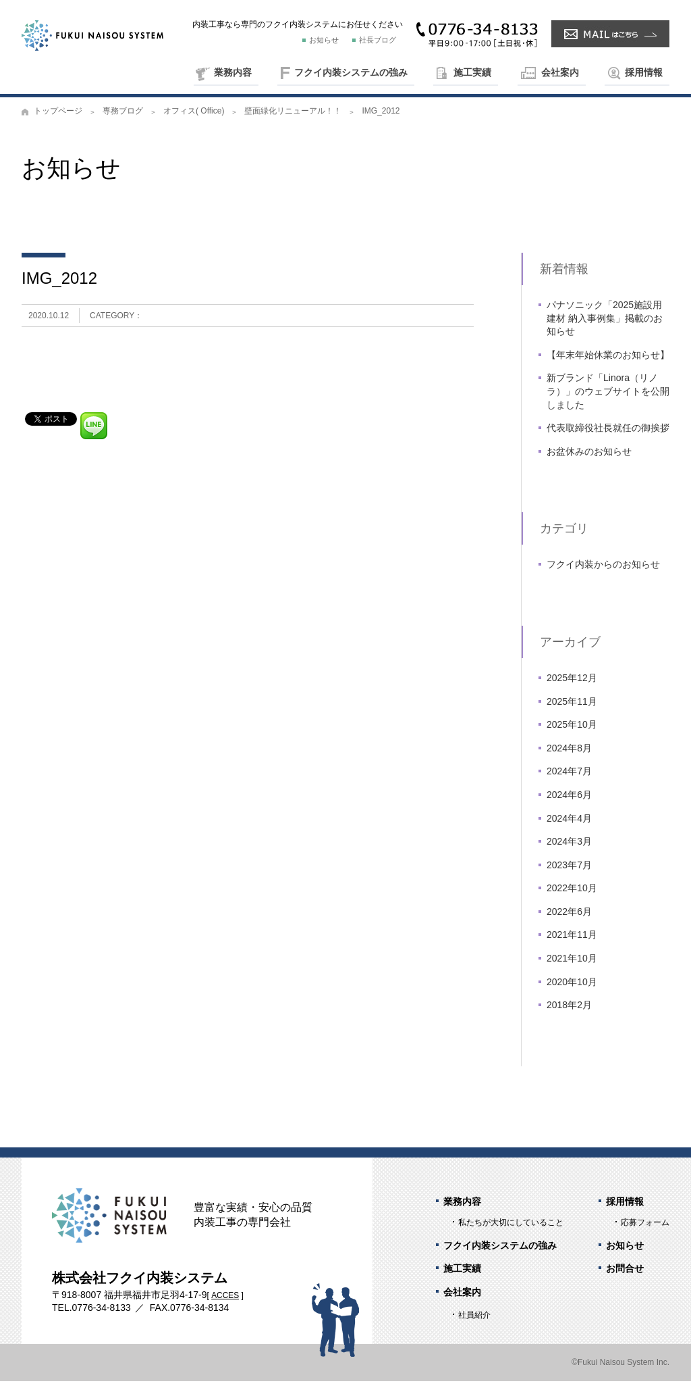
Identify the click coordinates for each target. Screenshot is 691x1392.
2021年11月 (572, 945)
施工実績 (472, 72)
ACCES (225, 1306)
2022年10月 (572, 898)
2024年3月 (569, 852)
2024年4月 (569, 828)
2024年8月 (569, 758)
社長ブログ (377, 40)
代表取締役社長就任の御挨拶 (608, 438)
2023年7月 (569, 875)
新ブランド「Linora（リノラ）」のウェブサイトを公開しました (608, 401)
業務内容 (233, 72)
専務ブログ (123, 121)
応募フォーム (645, 1233)
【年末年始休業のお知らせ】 (608, 365)
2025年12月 (572, 688)
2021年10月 (572, 969)
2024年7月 (569, 781)
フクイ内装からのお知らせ (603, 575)
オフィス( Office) (193, 121)
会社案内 (560, 72)
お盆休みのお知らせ (589, 462)
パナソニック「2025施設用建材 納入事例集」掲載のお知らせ (605, 328)
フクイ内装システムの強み (351, 72)
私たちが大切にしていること (510, 1233)
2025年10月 (572, 735)
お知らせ (324, 40)
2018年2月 (569, 1015)
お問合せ (625, 1279)
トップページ (58, 121)
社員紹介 (474, 1326)
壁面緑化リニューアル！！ (292, 121)
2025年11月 (572, 711)
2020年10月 (572, 992)
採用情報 (644, 72)
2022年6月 (569, 922)
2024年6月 (569, 805)
